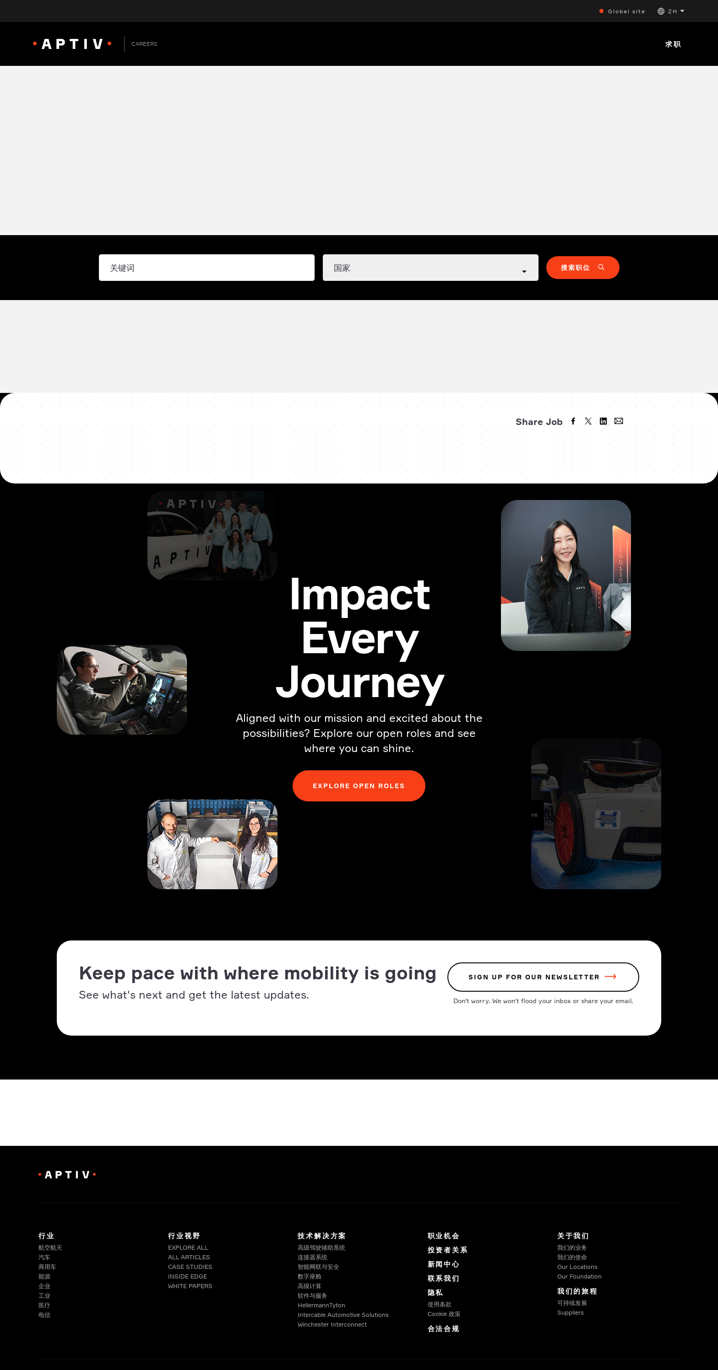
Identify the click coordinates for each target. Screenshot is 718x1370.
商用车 (47, 1266)
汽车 (44, 1257)
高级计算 (309, 1285)
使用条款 (439, 1304)
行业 (46, 1235)
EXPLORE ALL (188, 1247)
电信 (44, 1314)
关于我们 (573, 1235)
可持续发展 (572, 1302)
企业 (44, 1285)
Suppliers (570, 1312)
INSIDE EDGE (187, 1276)
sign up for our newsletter (534, 977)
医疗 (44, 1305)
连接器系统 (312, 1257)
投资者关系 (448, 1250)
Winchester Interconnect (332, 1324)
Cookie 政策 (444, 1313)
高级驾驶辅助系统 (321, 1247)
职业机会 (444, 1235)
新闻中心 (444, 1264)
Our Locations (577, 1266)
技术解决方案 (322, 1235)
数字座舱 (309, 1276)
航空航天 (50, 1247)
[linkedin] (604, 422)
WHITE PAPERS (190, 1285)
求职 (673, 44)
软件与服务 (312, 1295)
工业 (44, 1295)
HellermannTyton (321, 1305)
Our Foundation (579, 1276)
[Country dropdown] (430, 267)
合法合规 (444, 1328)
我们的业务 (572, 1247)
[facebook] (574, 422)
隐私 (436, 1292)
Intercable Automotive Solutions (343, 1314)
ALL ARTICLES (189, 1257)
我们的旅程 (577, 1291)
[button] (671, 11)
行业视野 (184, 1235)
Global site (627, 11)
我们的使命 (572, 1257)
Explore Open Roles (359, 786)
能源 (44, 1276)
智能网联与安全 (318, 1266)
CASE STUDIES (190, 1266)
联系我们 (444, 1278)
